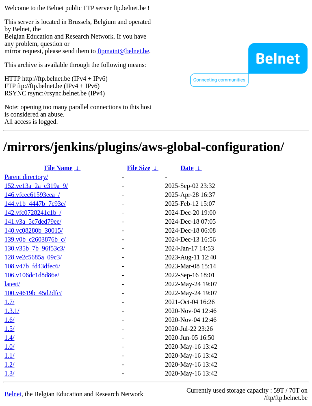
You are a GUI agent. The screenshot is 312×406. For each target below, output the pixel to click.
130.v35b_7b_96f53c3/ (34, 248)
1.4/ (9, 337)
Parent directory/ (26, 176)
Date (187, 167)
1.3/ (9, 373)
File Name (58, 167)
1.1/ (9, 355)
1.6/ (9, 319)
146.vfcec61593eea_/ (32, 194)
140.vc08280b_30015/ (33, 230)
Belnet (13, 394)
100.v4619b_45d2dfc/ (33, 292)
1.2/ (9, 364)
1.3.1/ (11, 310)
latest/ (12, 284)
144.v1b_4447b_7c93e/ (35, 203)
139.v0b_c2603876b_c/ (35, 239)
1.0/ (9, 346)
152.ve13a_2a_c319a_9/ (36, 185)
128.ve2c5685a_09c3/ (33, 257)
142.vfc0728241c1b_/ (32, 212)
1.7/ (9, 301)
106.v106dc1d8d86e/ (31, 275)
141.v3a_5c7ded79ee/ (32, 221)
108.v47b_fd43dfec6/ (32, 266)
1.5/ (9, 328)
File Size (138, 167)
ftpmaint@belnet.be (123, 51)
